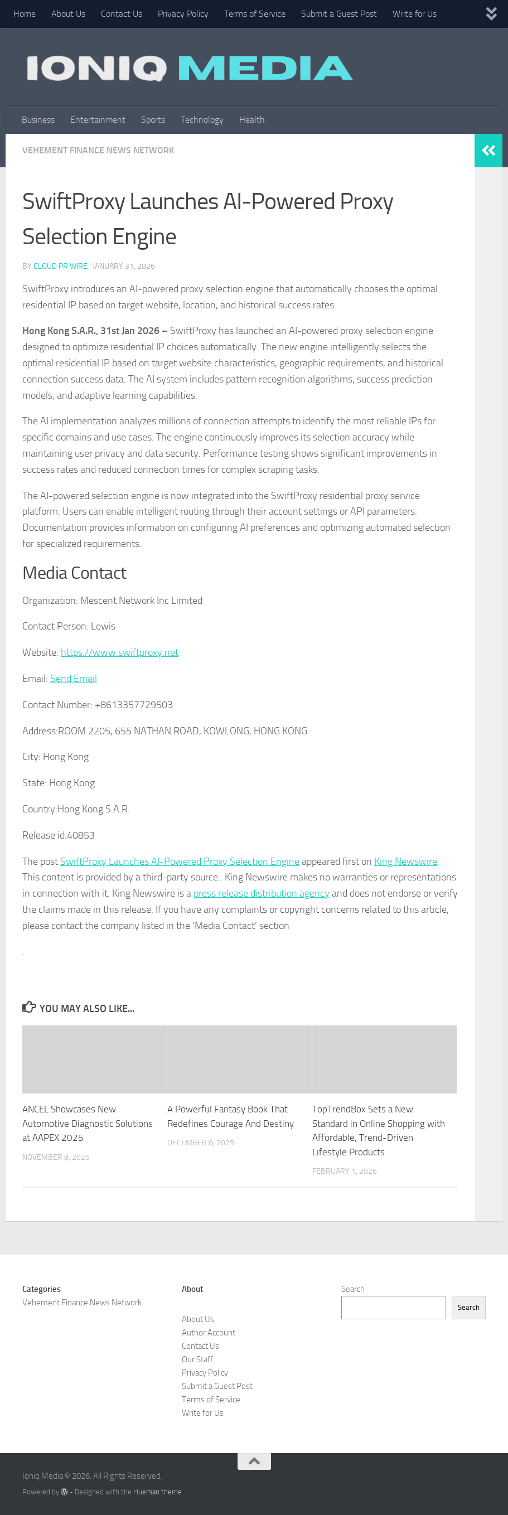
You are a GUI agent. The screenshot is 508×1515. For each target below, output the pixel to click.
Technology (202, 119)
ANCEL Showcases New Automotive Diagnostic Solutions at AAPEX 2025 (87, 1123)
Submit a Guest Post (339, 13)
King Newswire (405, 861)
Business (38, 119)
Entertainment (97, 119)
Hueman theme (157, 1492)
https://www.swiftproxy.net (119, 652)
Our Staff (197, 1359)
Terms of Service (255, 13)
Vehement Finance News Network (98, 150)
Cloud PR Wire (60, 266)
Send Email (73, 678)
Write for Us (415, 13)
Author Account (208, 1333)
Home (24, 13)
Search (353, 1289)
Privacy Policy (183, 13)
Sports (153, 119)
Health (252, 119)
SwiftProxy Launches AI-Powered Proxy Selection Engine (179, 861)
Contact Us (121, 13)
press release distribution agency (261, 893)
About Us (68, 13)
